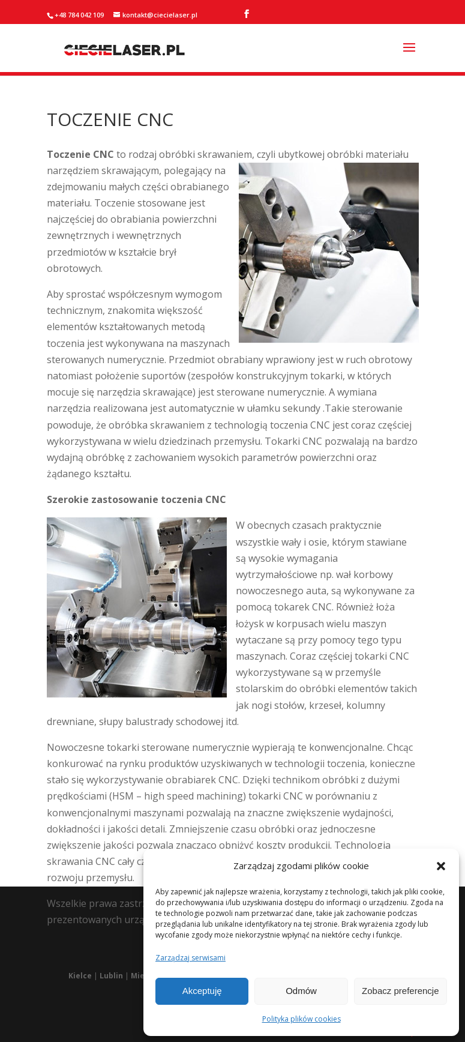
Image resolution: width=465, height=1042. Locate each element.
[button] (441, 866)
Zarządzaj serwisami (190, 958)
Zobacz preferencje (400, 991)
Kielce (80, 976)
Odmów (301, 991)
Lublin (111, 976)
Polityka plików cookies (301, 1019)
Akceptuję (202, 991)
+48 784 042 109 (79, 14)
